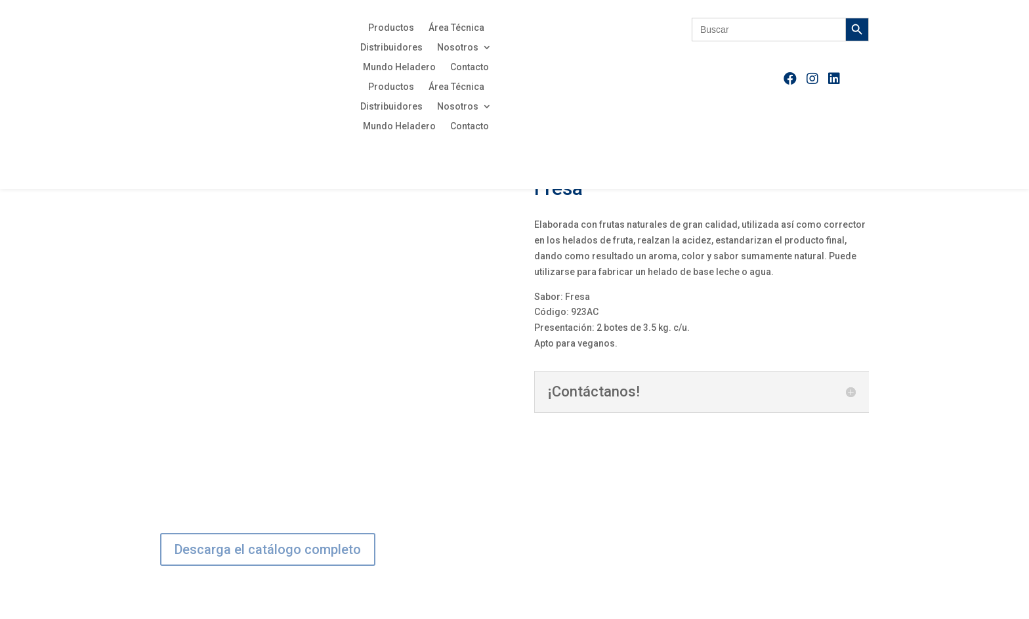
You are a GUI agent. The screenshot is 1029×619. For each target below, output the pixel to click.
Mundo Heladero (399, 67)
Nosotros (457, 48)
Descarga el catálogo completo (268, 549)
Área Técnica (456, 28)
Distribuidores (391, 48)
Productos (391, 28)
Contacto (469, 67)
